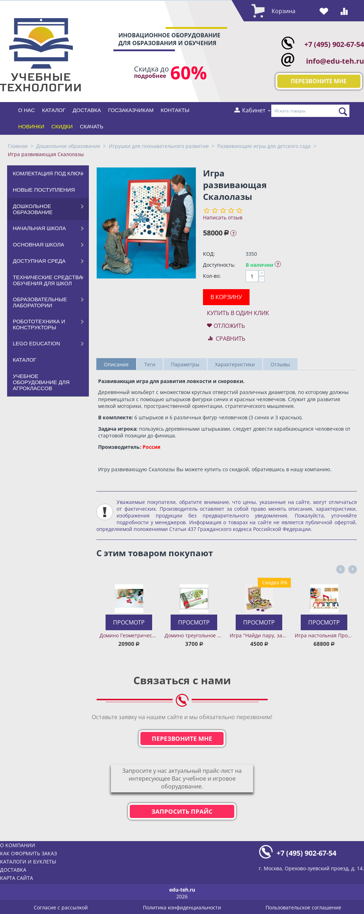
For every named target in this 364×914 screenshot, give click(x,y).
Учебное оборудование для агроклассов (41, 382)
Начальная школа (39, 228)
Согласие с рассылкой (61, 907)
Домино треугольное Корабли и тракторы (194, 635)
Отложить (229, 326)
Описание (116, 364)
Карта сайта (16, 878)
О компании (17, 845)
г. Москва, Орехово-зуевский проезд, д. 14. (311, 868)
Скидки (62, 126)
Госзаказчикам (131, 110)
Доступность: (219, 264)
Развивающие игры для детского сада (264, 146)
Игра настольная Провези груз (324, 635)
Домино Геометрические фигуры (129, 635)
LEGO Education (36, 343)
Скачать (91, 126)
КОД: (209, 253)
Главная (18, 146)
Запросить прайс (182, 811)
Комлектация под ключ (48, 173)
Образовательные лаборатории (40, 302)
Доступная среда (39, 261)
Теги (149, 364)
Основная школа (38, 244)
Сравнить (230, 338)
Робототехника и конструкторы (39, 324)
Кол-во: (212, 275)
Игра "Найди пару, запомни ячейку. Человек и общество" (259, 635)
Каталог (53, 110)
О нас (26, 110)
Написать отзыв (222, 217)
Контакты (175, 110)
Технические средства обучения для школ (47, 280)
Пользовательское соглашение (303, 907)
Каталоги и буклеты (28, 861)
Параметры (185, 364)
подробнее (150, 76)
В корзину (226, 297)
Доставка (87, 110)
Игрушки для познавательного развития (159, 146)
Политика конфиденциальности (182, 907)
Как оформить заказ (28, 853)
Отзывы (280, 364)
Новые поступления (44, 190)
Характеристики (235, 364)
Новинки (31, 126)
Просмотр (129, 622)
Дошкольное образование (68, 146)
